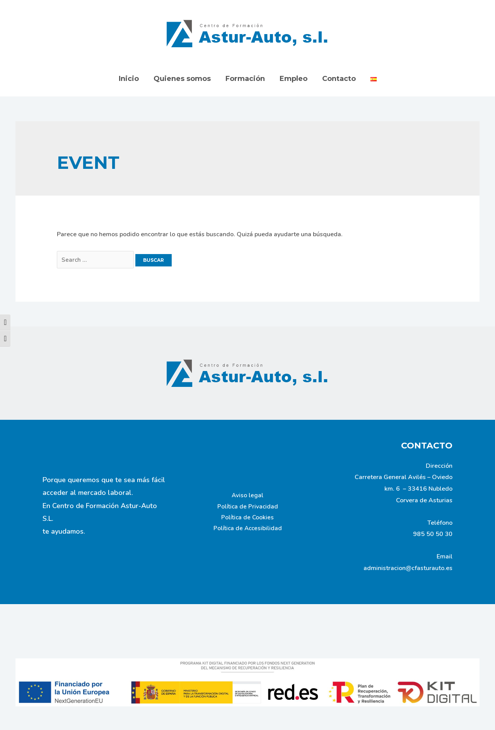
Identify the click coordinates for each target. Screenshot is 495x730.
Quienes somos (183, 78)
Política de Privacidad (247, 507)
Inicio (131, 78)
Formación (245, 78)
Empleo (293, 78)
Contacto (338, 78)
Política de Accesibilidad (247, 530)
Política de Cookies (248, 518)
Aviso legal (248, 495)
